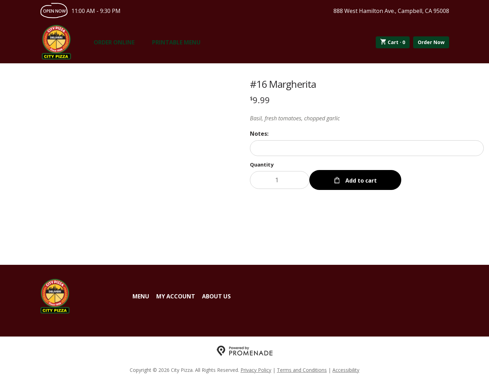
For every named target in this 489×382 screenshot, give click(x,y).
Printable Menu (176, 42)
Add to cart (360, 180)
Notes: (259, 133)
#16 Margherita (283, 84)
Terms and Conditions (302, 370)
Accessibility (345, 370)
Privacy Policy (255, 370)
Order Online (114, 42)
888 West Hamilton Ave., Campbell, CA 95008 (391, 11)
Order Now (431, 42)
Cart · (392, 42)
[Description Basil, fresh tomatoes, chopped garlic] (367, 118)
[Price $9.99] (260, 100)
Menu (140, 296)
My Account (175, 296)
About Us (216, 296)
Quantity (262, 164)
